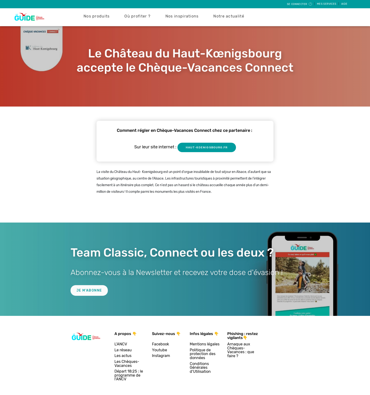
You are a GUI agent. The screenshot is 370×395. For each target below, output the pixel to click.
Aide (344, 3)
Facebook (160, 344)
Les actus (122, 356)
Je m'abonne (89, 290)
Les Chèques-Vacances (126, 364)
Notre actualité (228, 16)
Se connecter (300, 4)
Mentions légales (204, 344)
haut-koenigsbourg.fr (207, 147)
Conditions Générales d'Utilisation (200, 368)
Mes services (327, 3)
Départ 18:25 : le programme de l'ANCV (128, 375)
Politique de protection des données (202, 354)
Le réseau (123, 350)
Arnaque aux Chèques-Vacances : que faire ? (240, 350)
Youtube (159, 350)
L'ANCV (120, 344)
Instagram (161, 356)
